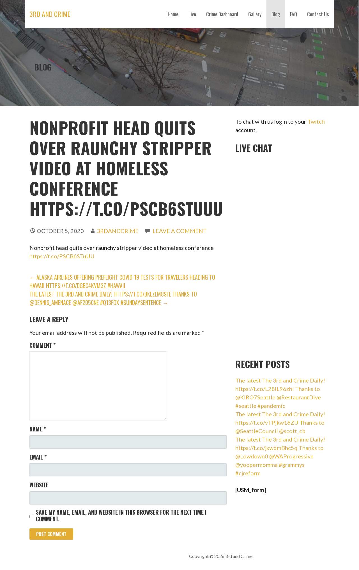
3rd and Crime (49, 14)
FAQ (293, 14)
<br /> (277, 254)
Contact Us (318, 14)
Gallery (254, 14)
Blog (275, 14)
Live (192, 14)
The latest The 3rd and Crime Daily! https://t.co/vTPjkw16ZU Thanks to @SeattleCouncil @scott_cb (280, 422)
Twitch (316, 121)
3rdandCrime (118, 230)
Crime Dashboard (222, 14)
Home (173, 14)
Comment (42, 345)
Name (37, 429)
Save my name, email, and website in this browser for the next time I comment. (121, 515)
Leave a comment (180, 230)
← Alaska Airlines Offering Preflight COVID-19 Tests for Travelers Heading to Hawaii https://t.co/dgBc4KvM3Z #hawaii (122, 281)
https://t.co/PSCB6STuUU (62, 256)
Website (39, 485)
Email (38, 457)
